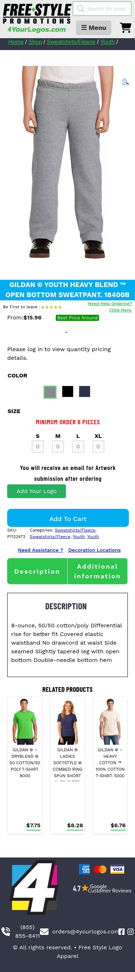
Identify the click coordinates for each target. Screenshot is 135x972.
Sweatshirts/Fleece (71, 42)
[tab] (37, 571)
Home (16, 42)
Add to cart (67, 519)
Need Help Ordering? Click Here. (110, 307)
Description (37, 571)
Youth (107, 42)
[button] (125, 81)
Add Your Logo (37, 491)
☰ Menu (93, 27)
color (17, 375)
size (14, 411)
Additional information (97, 571)
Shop (35, 42)
